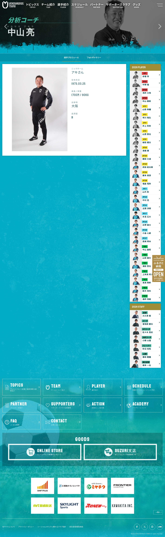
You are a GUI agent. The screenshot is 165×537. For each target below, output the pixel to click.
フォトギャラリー (94, 57)
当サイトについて (8, 526)
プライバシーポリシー (26, 526)
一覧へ (158, 512)
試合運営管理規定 (76, 526)
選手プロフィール (71, 57)
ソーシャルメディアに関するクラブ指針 (52, 526)
